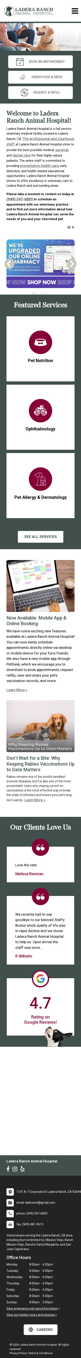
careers (40, 1329)
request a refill (41, 92)
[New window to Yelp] (23, 1170)
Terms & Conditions (40, 1353)
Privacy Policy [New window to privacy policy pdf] (18, 1353)
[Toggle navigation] (75, 11)
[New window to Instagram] (15, 1170)
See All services (40, 536)
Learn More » (16, 690)
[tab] (34, 293)
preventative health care (39, 165)
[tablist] (40, 293)
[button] (69, 227)
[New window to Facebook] (9, 1170)
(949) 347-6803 (19, 199)
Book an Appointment (40, 62)
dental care (21, 155)
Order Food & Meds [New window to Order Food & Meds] (40, 77)
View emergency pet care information (32, 1308)
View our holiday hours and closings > (31, 1315)
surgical (61, 150)
